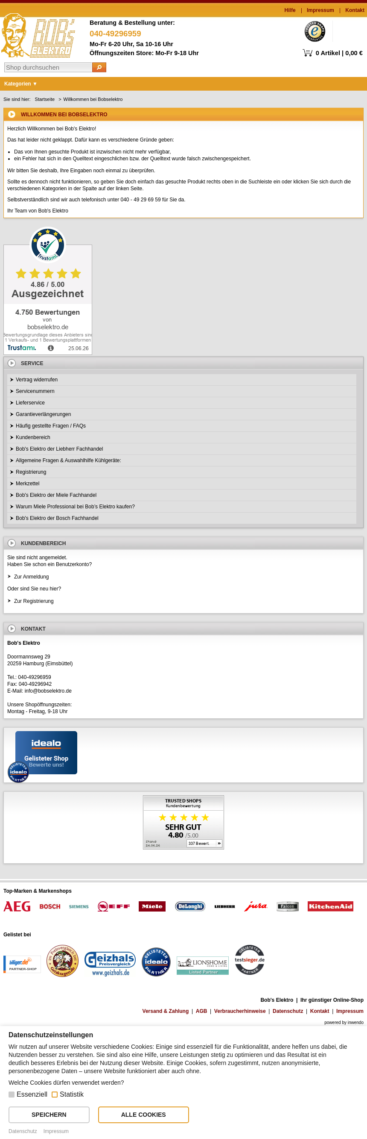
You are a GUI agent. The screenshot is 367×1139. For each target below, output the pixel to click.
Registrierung (31, 472)
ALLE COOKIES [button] (143, 1114)
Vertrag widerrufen (37, 380)
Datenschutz (288, 1011)
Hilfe (290, 10)
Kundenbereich (33, 437)
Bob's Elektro (38, 33)
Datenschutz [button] (23, 1131)
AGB (201, 1011)
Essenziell (32, 1094)
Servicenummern (35, 391)
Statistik (72, 1094)
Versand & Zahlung (166, 1011)
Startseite (45, 99)
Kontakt (354, 10)
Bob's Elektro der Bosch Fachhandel (57, 518)
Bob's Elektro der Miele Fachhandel (56, 495)
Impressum (320, 10)
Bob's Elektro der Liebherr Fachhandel (59, 449)
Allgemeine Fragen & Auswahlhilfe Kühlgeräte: (68, 460)
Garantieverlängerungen (43, 414)
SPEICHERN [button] (49, 1114)
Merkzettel (27, 484)
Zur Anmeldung (31, 577)
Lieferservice (30, 403)
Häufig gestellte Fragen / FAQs (51, 426)
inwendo (356, 1022)
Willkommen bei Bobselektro (93, 99)
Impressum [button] (56, 1131)
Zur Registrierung (34, 601)
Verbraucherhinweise (240, 1011)
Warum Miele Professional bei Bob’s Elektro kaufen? (75, 507)
